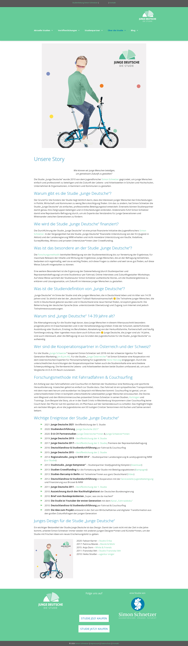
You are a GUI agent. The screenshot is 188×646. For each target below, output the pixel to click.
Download (136, 464)
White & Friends (103, 547)
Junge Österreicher (96, 356)
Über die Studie (118, 30)
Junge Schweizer (58, 353)
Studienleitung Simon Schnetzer (85, 2)
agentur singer (106, 554)
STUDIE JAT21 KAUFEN (94, 629)
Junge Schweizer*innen (118, 433)
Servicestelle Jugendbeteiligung (137, 478)
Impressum (94, 643)
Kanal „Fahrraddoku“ (122, 500)
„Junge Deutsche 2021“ (87, 429)
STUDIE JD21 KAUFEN (94, 618)
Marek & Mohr (107, 543)
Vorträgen (134, 397)
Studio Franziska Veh (110, 550)
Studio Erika (105, 540)
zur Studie (50, 460)
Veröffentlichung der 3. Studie (91, 443)
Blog (136, 30)
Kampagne (141, 469)
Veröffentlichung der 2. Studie (91, 452)
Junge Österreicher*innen (90, 433)
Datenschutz (106, 643)
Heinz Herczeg (114, 359)
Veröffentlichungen (70, 30)
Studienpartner (95, 30)
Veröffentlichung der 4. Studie (91, 438)
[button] (52, 30)
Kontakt (113, 2)
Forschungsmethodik (49, 254)
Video (131, 474)
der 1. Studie (100, 486)
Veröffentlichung (84, 486)
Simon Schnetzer (110, 179)
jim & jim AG (63, 356)
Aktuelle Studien (44, 30)
